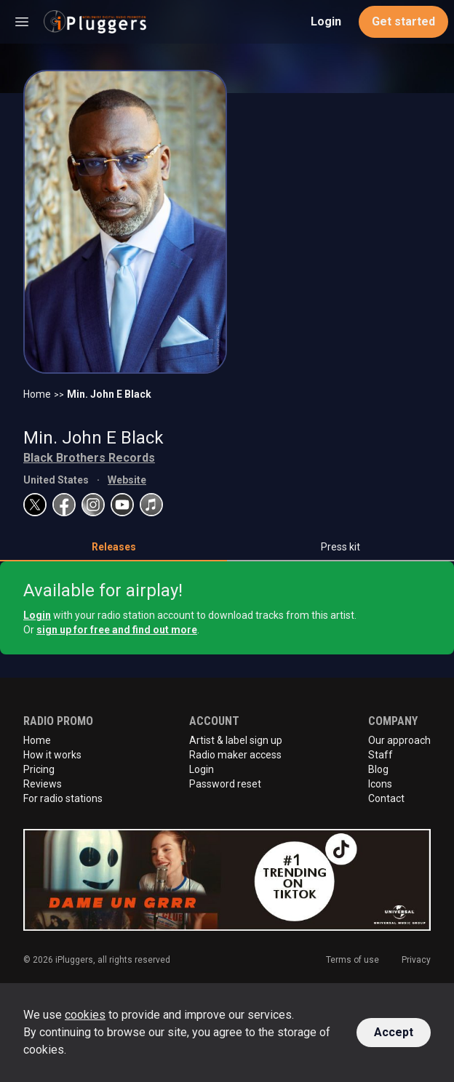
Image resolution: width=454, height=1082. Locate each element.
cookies (85, 1015)
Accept (393, 1032)
